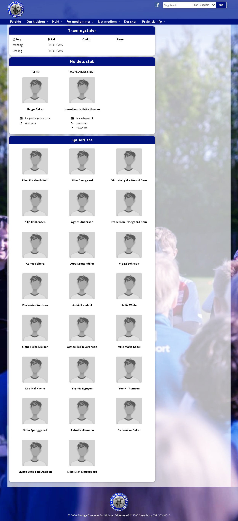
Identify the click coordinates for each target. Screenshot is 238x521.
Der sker (130, 22)
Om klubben (37, 22)
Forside (15, 22)
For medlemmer (79, 22)
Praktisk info (153, 22)
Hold (56, 22)
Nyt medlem (108, 22)
